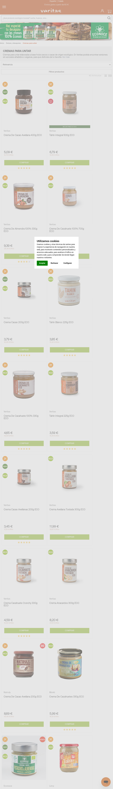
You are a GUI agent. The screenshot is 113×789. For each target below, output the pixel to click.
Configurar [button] (67, 263)
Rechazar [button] (54, 263)
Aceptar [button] (42, 263)
